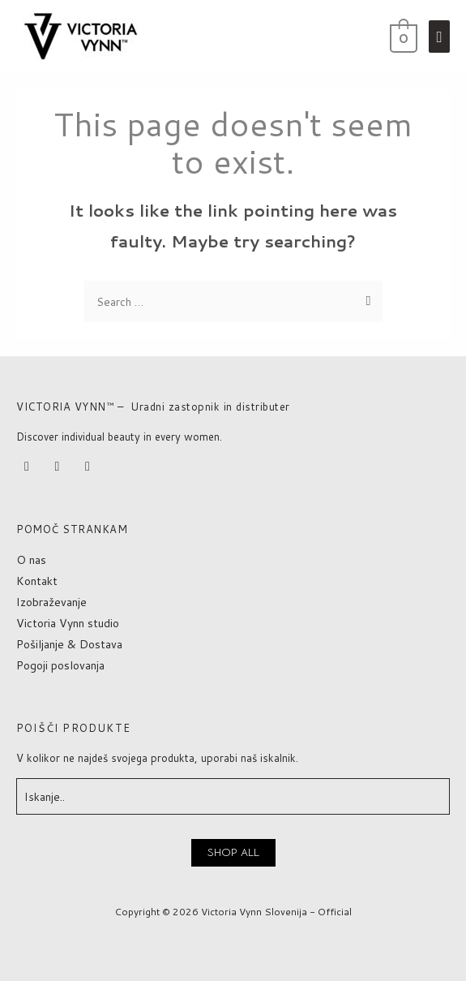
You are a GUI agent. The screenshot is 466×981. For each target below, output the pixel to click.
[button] (233, 853)
